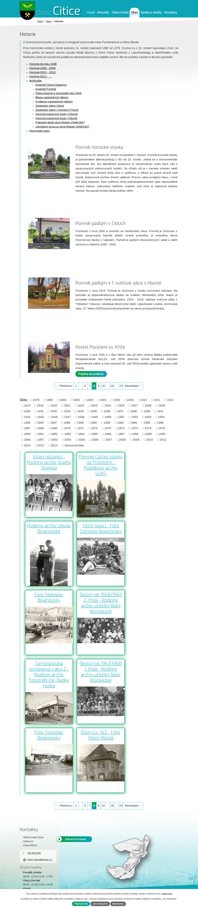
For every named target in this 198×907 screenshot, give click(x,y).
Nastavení (118, 904)
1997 (40, 439)
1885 (49, 399)
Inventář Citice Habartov (51, 84)
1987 (121, 434)
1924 (107, 405)
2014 (54, 445)
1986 (108, 434)
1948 (81, 417)
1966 (160, 422)
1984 (81, 434)
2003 (54, 439)
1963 (120, 422)
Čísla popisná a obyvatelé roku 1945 (58, 93)
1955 (27, 422)
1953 (148, 417)
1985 (94, 434)
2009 (136, 439)
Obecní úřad (120, 12)
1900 (90, 399)
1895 (76, 399)
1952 (134, 417)
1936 (107, 411)
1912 (170, 399)
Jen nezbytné (100, 904)
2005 (81, 439)
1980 (27, 434)
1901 (103, 399)
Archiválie (35, 80)
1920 (54, 405)
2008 (122, 439)
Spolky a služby (151, 12)
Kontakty (170, 12)
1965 (147, 422)
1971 (81, 428)
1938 (133, 411)
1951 (121, 417)
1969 (54, 428)
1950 (108, 417)
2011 (163, 439)
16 (112, 385)
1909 (130, 399)
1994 (27, 439)
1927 (134, 405)
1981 (40, 434)
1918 (40, 405)
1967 (27, 428)
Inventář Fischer (45, 89)
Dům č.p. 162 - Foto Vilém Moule (100, 735)
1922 (80, 405)
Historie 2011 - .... (40, 76)
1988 (135, 434)
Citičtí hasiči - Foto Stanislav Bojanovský (101, 528)
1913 (27, 405)
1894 (63, 399)
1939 (147, 411)
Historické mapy (39, 130)
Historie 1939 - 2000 (42, 68)
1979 (161, 428)
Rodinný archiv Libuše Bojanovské (49, 528)
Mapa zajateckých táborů (51, 97)
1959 (80, 422)
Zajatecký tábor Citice (49, 105)
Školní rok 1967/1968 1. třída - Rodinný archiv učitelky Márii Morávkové (101, 672)
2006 (95, 439)
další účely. (167, 894)
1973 (108, 428)
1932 (54, 411)
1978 (148, 428)
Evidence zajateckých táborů (54, 101)
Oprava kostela (74, 445)
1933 (67, 411)
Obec (134, 12)
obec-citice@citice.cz (37, 859)
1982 (54, 434)
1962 (107, 422)
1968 (40, 428)
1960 (93, 422)
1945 (40, 417)
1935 (93, 411)
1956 (40, 422)
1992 (162, 434)
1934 (80, 411)
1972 (94, 428)
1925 (121, 405)
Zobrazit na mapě (75, 839)
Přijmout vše (81, 904)
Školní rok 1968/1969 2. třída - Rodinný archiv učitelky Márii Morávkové (100, 603)
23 (121, 385)
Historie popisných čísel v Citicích (56, 114)
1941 (160, 411)
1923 (94, 405)
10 (103, 385)
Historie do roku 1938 (43, 64)
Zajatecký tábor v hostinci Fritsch (56, 110)
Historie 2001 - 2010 (42, 72)
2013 (40, 445)
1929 (161, 405)
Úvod (91, 12)
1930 (27, 411)
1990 (148, 434)
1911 (157, 399)
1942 (27, 417)
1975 (134, 428)
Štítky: (24, 399)
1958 (67, 422)
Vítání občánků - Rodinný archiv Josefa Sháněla (49, 462)
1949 (94, 417)
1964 (134, 422)
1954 (161, 417)
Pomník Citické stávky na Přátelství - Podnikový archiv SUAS (101, 465)
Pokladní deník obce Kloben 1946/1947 (60, 122)
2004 (68, 439)
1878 (36, 399)
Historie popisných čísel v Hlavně (56, 118)
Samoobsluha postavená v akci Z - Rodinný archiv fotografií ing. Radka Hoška (49, 675)
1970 (67, 428)
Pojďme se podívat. (91, 374)
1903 (117, 399)
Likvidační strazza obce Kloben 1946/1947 (62, 126)
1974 (121, 428)
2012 (27, 445)
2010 (149, 439)
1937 (120, 411)
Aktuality (103, 12)
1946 (54, 417)
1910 (143, 399)
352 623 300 (32, 853)
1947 (67, 417)
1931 (40, 411)
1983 (67, 434)
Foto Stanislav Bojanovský (48, 597)
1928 (148, 405)
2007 (108, 439)
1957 (53, 422)
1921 (67, 405)
